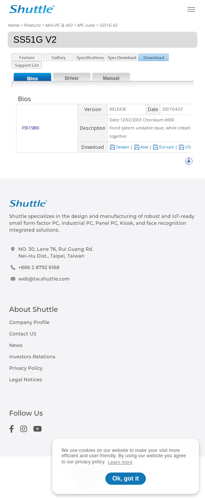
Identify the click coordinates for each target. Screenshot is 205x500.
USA (186, 147)
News (16, 345)
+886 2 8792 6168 (39, 267)
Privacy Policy (26, 368)
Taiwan (119, 147)
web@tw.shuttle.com (44, 279)
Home (13, 25)
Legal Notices (25, 379)
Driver (72, 78)
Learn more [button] (120, 462)
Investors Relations (32, 357)
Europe (163, 147)
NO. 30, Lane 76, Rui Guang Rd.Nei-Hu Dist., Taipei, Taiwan (56, 252)
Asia (141, 147)
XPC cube (86, 25)
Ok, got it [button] (125, 478)
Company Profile (29, 322)
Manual (111, 78)
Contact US (22, 334)
